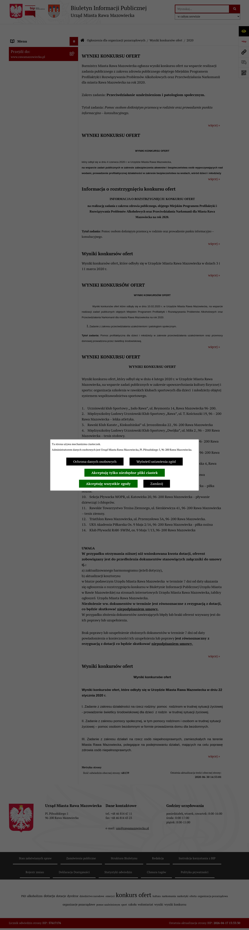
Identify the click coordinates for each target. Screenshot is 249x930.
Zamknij (156, 483)
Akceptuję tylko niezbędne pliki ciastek (124, 472)
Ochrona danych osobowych (95, 461)
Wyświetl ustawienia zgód (156, 461)
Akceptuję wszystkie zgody (108, 483)
